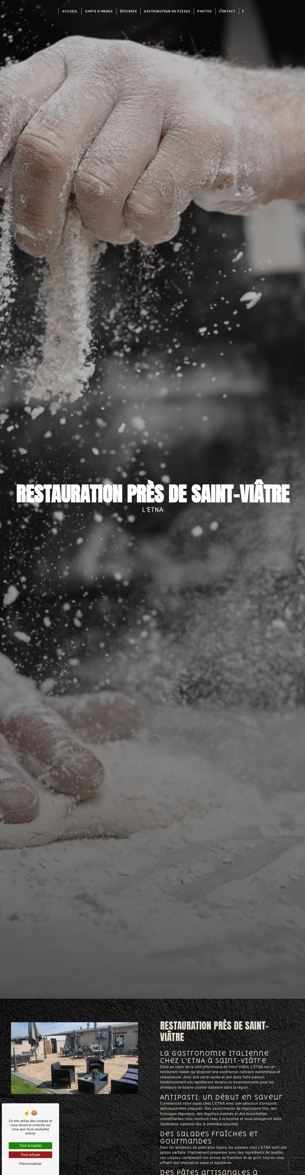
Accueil (70, 11)
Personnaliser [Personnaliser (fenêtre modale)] (30, 1163)
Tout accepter (30, 1145)
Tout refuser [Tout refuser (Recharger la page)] (30, 1155)
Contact (227, 11)
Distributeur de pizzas (167, 11)
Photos (204, 11)
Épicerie (128, 11)
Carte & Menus (99, 11)
